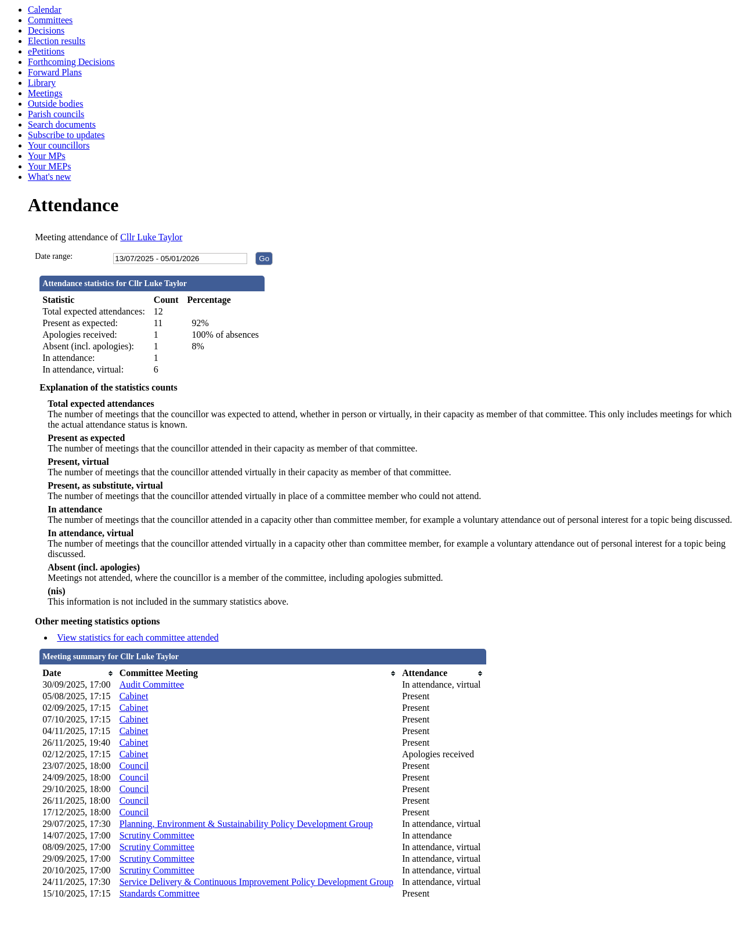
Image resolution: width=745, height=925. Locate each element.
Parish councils (56, 114)
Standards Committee (160, 893)
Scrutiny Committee (157, 835)
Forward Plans (55, 72)
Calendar (45, 10)
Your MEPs (49, 166)
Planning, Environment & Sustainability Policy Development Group (246, 824)
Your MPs (47, 156)
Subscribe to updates (66, 135)
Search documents (62, 124)
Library (42, 83)
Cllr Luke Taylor (151, 237)
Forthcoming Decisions (71, 62)
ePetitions (46, 51)
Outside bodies (56, 104)
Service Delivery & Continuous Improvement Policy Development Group (256, 882)
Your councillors (58, 145)
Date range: (54, 256)
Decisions (46, 30)
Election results (56, 41)
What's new (49, 177)
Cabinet (134, 696)
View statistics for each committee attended (138, 637)
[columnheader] (77, 673)
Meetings (45, 93)
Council (134, 766)
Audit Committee (152, 684)
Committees (50, 20)
